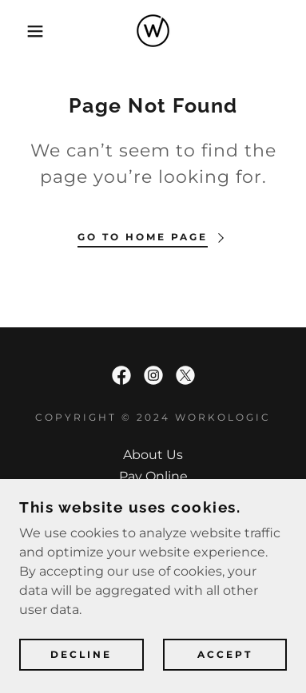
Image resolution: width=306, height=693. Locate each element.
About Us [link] (153, 454)
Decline (81, 655)
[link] (153, 31)
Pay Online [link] (153, 476)
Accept (224, 655)
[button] (24, 31)
